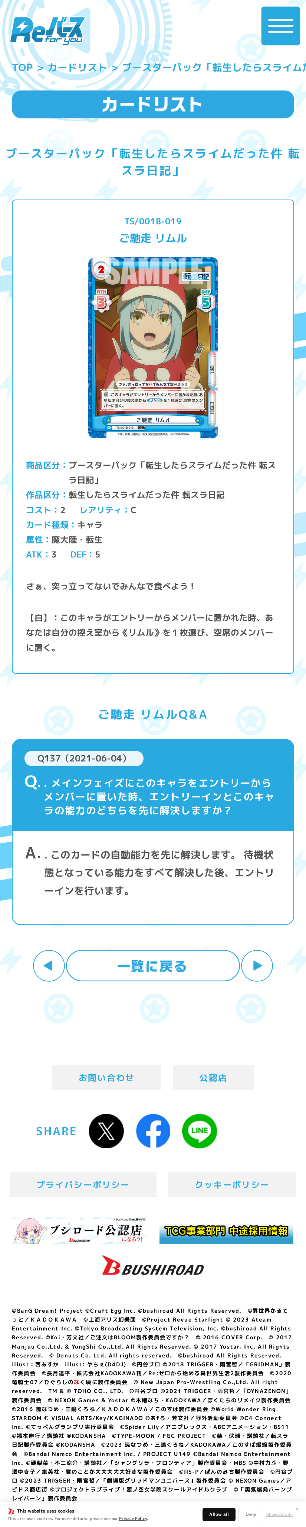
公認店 (213, 1078)
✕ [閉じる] (297, 1509)
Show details (279, 1515)
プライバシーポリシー (83, 1185)
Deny (251, 1514)
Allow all (219, 1514)
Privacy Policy (133, 1518)
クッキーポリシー (232, 1185)
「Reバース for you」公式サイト (47, 31)
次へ (257, 965)
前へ (49, 965)
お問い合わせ (107, 1078)
